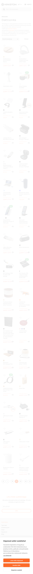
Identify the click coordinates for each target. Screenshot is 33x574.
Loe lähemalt (7, 555)
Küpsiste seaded (16, 570)
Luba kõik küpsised (16, 560)
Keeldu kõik (16, 565)
